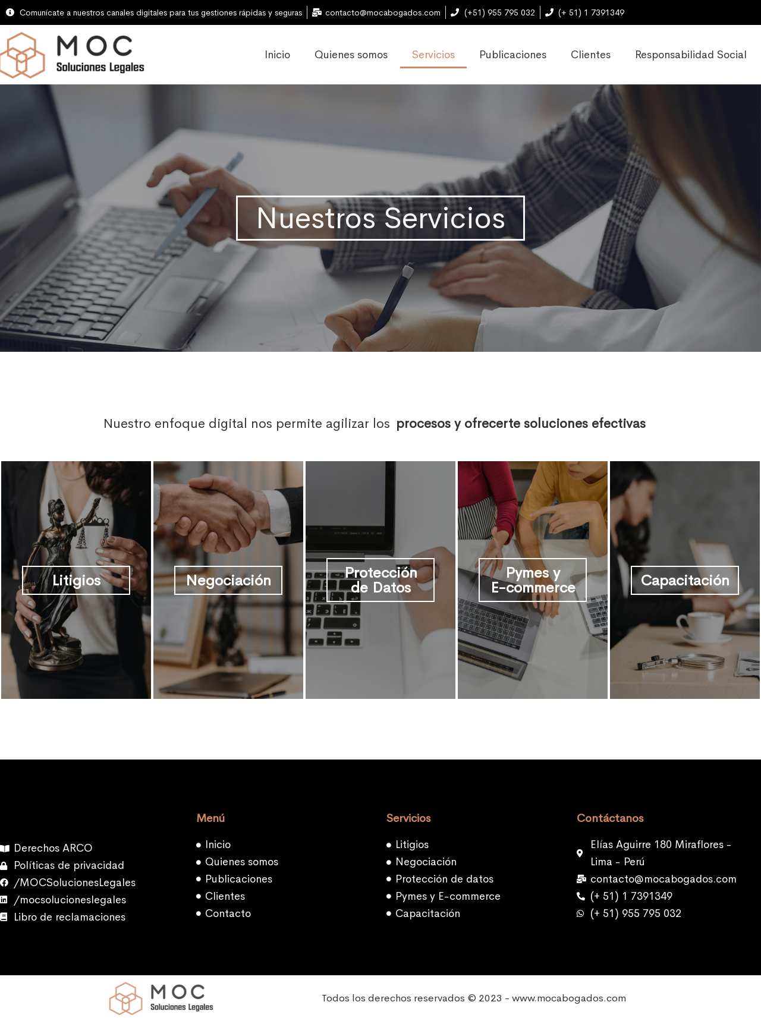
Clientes (591, 54)
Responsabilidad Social (691, 54)
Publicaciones (512, 54)
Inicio (277, 54)
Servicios (433, 54)
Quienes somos (351, 54)
